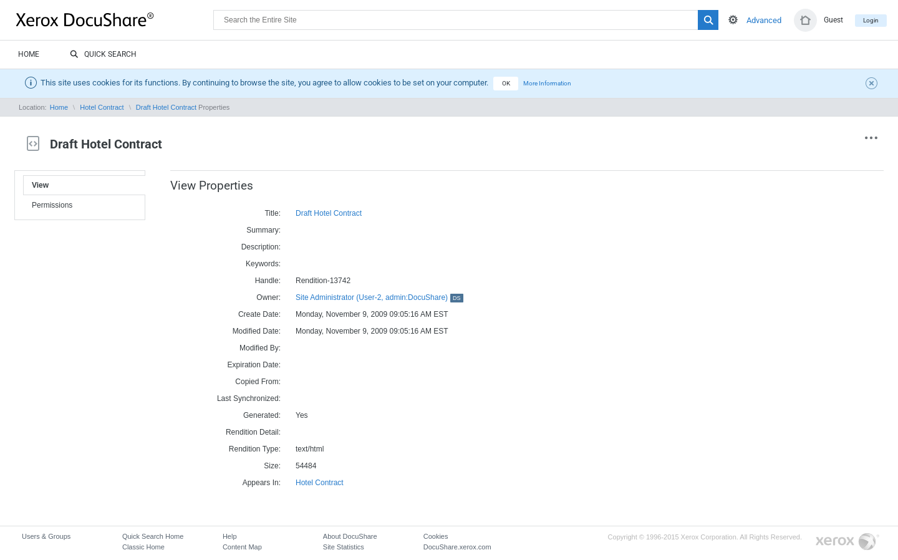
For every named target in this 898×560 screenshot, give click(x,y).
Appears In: (262, 482)
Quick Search (103, 55)
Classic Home (143, 547)
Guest (833, 20)
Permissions (52, 205)
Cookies (435, 536)
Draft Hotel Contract (166, 107)
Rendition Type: (255, 449)
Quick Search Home (152, 536)
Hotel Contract (101, 107)
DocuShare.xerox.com (457, 547)
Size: (272, 465)
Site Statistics (343, 547)
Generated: (262, 415)
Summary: (263, 230)
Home (28, 54)
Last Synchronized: (249, 398)
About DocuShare (350, 536)
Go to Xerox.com (847, 542)
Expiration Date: (254, 364)
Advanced (763, 20)
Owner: (268, 297)
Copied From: (258, 381)
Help (230, 536)
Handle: (268, 280)
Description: (261, 247)
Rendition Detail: (253, 432)
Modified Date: (257, 331)
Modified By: (260, 348)
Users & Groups (46, 536)
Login (871, 20)
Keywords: (263, 263)
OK (506, 83)
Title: (272, 213)
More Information (547, 83)
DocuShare (114, 19)
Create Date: (259, 314)
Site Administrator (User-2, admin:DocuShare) (379, 297)
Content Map (242, 547)
